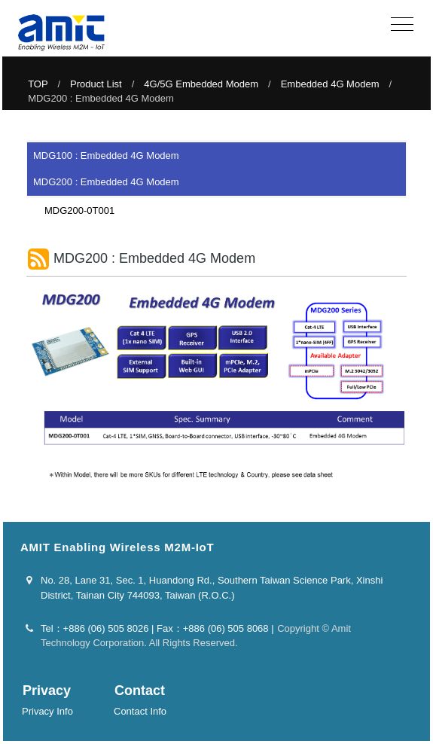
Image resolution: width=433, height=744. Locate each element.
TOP (37, 84)
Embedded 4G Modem (330, 84)
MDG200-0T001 (74, 210)
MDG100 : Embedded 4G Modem (106, 155)
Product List (96, 84)
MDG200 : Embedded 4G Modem (106, 182)
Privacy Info (47, 711)
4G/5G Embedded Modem (201, 84)
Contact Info (140, 711)
